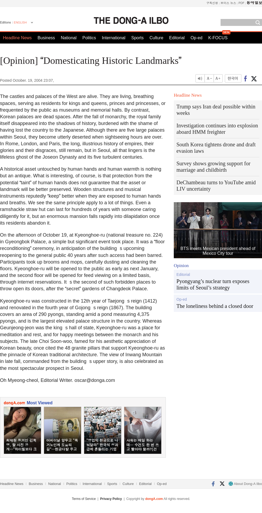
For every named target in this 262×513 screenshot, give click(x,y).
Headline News (17, 38)
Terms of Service (84, 499)
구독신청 (212, 3)
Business (46, 38)
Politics (89, 38)
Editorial (177, 38)
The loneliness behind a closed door (214, 306)
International (113, 38)
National (69, 38)
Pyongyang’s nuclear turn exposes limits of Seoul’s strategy (212, 284)
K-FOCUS (218, 38)
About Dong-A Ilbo (245, 484)
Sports (137, 38)
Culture (156, 38)
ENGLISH (20, 22)
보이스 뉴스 (228, 3)
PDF (241, 3)
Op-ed (196, 38)
